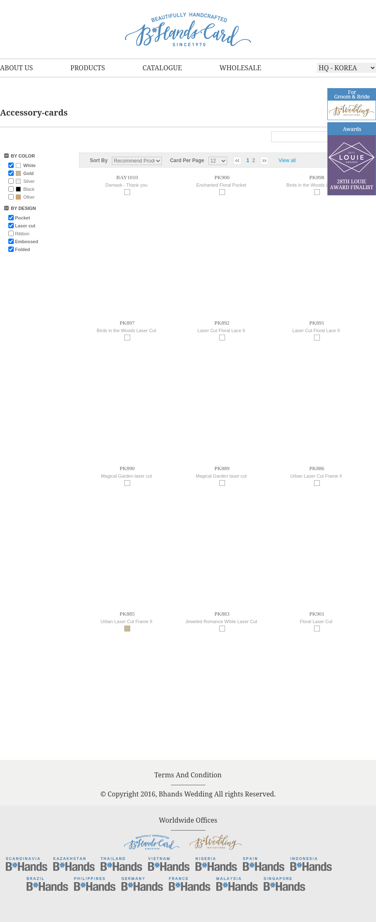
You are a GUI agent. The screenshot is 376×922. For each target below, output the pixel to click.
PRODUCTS (87, 67)
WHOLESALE (240, 67)
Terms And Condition (188, 774)
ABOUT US (16, 67)
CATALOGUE (162, 67)
